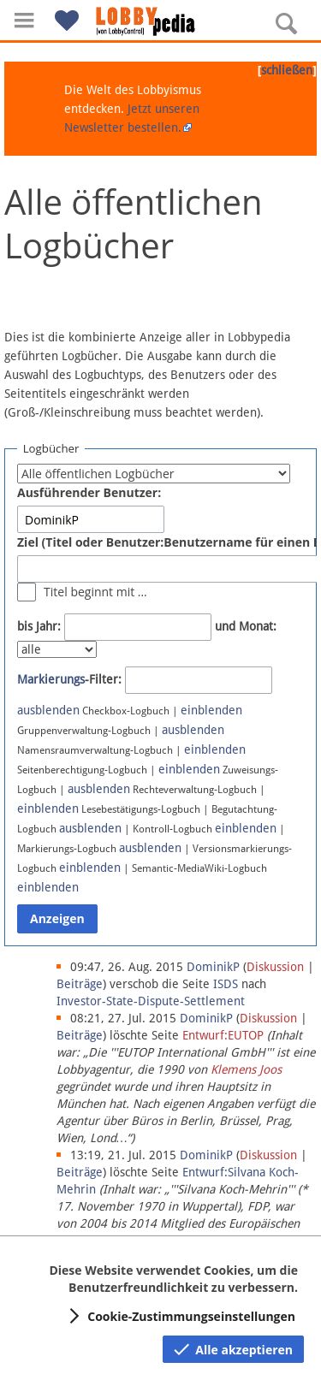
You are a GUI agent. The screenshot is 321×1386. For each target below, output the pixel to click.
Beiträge (79, 984)
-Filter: (69, 679)
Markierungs (51, 679)
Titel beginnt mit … (95, 591)
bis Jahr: (39, 626)
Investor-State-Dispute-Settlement (150, 1001)
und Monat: (245, 626)
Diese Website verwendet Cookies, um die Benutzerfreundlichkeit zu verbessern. (173, 1278)
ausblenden (48, 710)
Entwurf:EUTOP (223, 1035)
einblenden (211, 710)
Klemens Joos (246, 1069)
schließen (286, 70)
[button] (24, 20)
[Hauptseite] (161, 21)
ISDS (225, 984)
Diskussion (275, 967)
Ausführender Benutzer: (89, 492)
